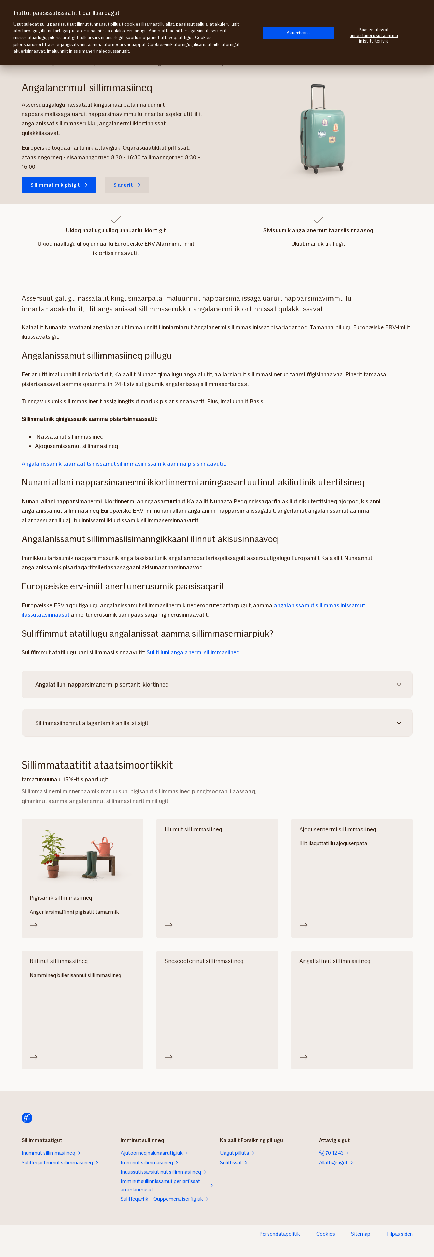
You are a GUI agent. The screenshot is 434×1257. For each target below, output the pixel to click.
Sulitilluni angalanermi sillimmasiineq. (194, 652)
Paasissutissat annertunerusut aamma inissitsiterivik (374, 35)
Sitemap (360, 1234)
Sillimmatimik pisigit (59, 184)
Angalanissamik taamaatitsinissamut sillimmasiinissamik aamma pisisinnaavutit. (124, 463)
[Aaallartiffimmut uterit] (27, 1118)
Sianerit (127, 184)
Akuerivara (298, 33)
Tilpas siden (399, 1234)
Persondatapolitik (279, 1234)
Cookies (325, 1234)
